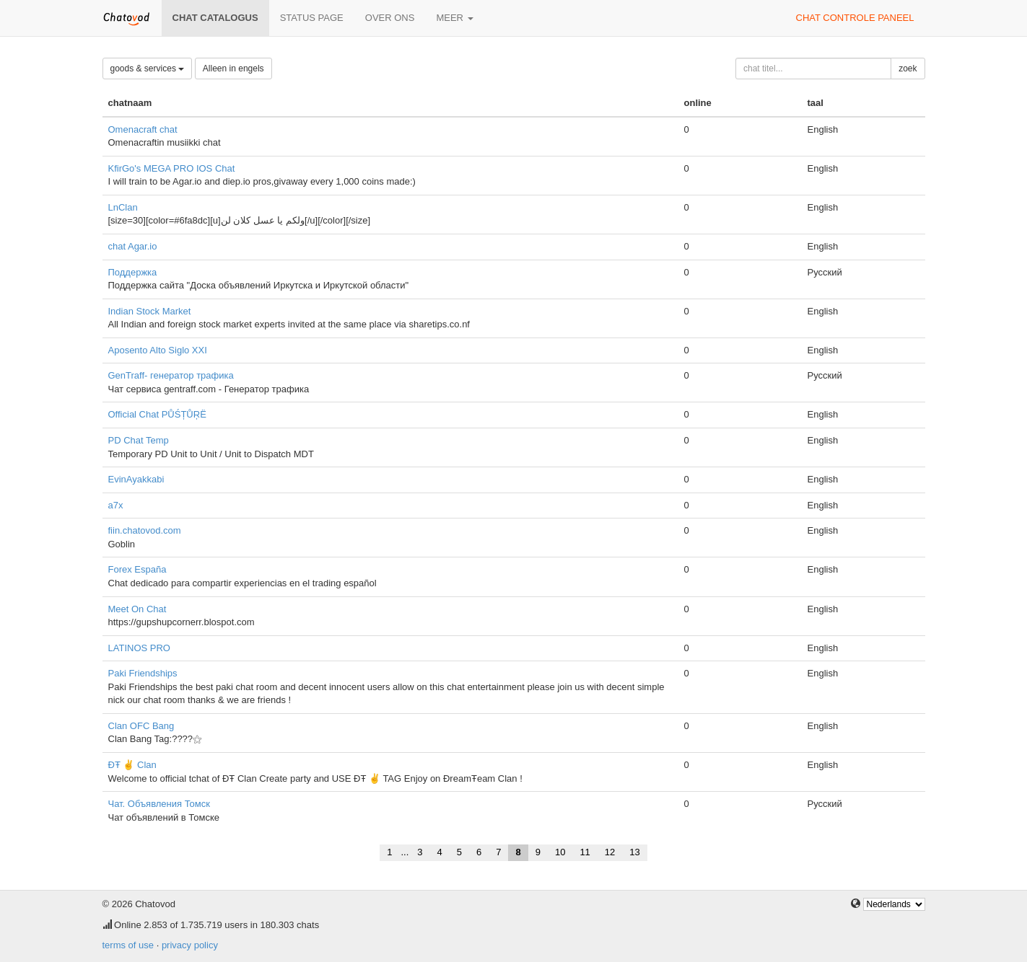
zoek (908, 68)
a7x (115, 505)
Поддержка (132, 272)
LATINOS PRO (139, 648)
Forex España (137, 569)
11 (585, 852)
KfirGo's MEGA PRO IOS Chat (171, 168)
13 (634, 852)
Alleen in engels (233, 68)
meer (454, 17)
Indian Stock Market (149, 311)
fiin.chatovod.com (144, 530)
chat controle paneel (855, 17)
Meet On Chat (137, 609)
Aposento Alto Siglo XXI (157, 350)
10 (560, 852)
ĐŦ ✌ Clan (132, 764)
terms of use (128, 945)
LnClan (123, 207)
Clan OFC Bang (141, 725)
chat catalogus (215, 17)
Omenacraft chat (143, 129)
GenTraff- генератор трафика (171, 375)
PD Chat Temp (138, 440)
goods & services (147, 68)
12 (610, 852)
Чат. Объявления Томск (159, 803)
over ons (390, 17)
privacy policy (190, 945)
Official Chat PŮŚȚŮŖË (157, 414)
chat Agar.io (132, 246)
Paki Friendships (143, 673)
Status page (312, 17)
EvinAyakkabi (136, 479)
